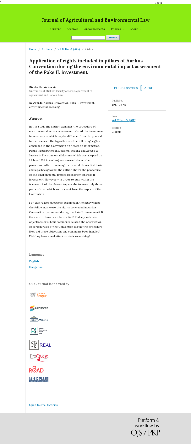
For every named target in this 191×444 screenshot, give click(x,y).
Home (32, 49)
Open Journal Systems (43, 405)
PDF (150, 88)
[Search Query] (88, 38)
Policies (116, 29)
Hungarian (35, 267)
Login (158, 2)
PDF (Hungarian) (127, 88)
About (134, 29)
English (34, 261)
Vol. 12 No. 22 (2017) (68, 49)
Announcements (94, 29)
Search (113, 37)
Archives (72, 29)
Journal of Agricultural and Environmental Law (95, 20)
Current (55, 29)
